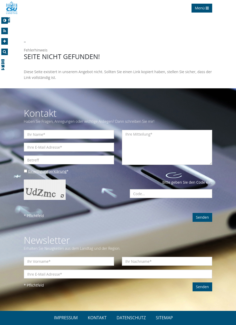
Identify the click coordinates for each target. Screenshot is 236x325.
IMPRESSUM (66, 318)
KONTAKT (97, 318)
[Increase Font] (4, 41)
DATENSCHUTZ (131, 318)
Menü (202, 7)
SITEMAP (164, 318)
